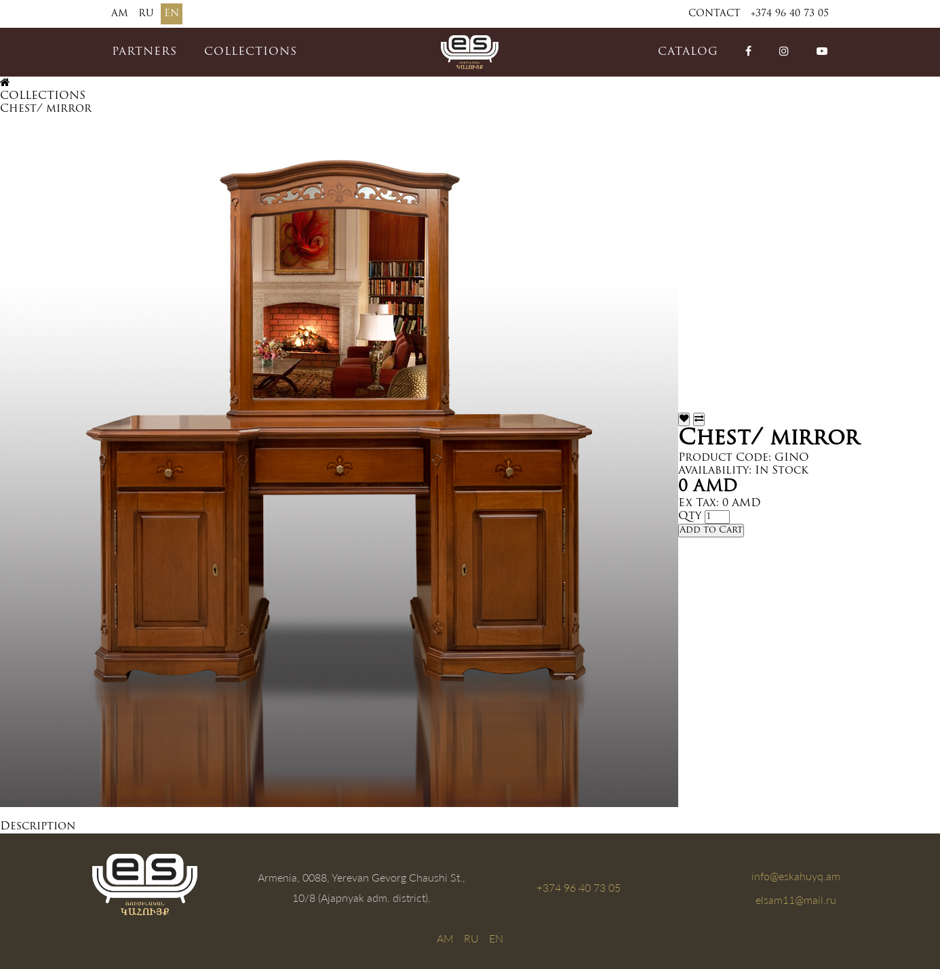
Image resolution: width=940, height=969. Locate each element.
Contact (714, 14)
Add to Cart (711, 530)
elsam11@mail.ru (796, 899)
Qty (689, 516)
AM (119, 14)
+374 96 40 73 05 (790, 14)
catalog (688, 52)
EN (171, 14)
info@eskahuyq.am (795, 875)
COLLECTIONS (250, 52)
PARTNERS (144, 52)
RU (146, 14)
